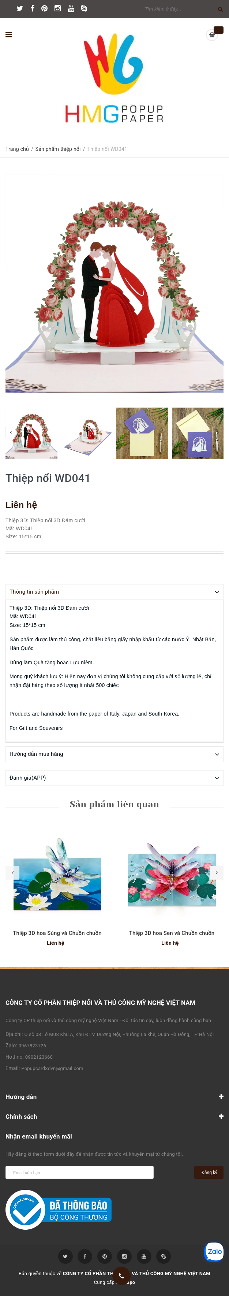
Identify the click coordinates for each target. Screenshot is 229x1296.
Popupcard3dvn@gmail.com (52, 1068)
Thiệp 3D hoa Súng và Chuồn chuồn (57, 932)
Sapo (129, 1282)
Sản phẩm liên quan (114, 804)
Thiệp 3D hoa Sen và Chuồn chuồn (172, 932)
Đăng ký (209, 1172)
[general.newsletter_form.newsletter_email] (79, 1172)
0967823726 (32, 1045)
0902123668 (39, 1056)
